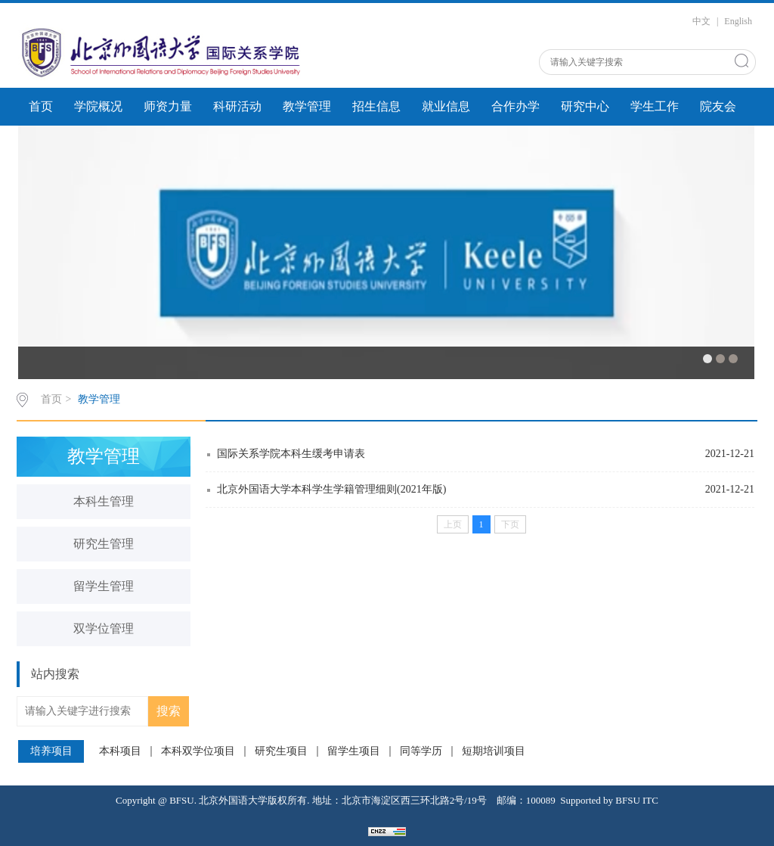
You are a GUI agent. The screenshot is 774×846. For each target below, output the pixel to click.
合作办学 (515, 106)
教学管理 (307, 106)
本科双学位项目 (198, 751)
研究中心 (585, 106)
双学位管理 (103, 628)
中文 (701, 21)
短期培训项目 (493, 751)
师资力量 (168, 106)
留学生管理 (103, 586)
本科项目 (120, 751)
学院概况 (98, 106)
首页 (41, 106)
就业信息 (446, 106)
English (738, 21)
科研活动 (237, 106)
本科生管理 (103, 501)
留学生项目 (353, 751)
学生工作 (654, 106)
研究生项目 (281, 751)
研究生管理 (103, 543)
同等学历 (421, 751)
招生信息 (376, 106)
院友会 (718, 106)
